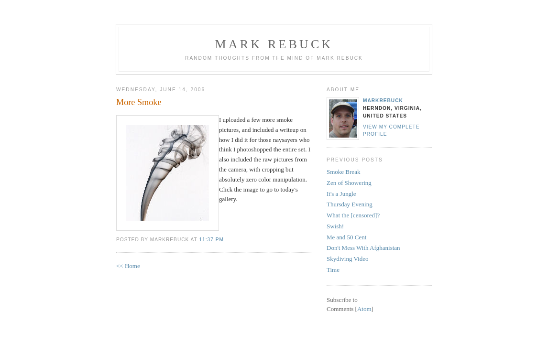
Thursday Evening (350, 204)
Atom (364, 308)
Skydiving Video (347, 258)
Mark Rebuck (274, 44)
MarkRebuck (383, 100)
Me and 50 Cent (346, 237)
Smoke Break (343, 171)
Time (333, 269)
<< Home (128, 265)
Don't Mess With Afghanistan (363, 247)
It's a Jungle (341, 193)
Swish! (335, 226)
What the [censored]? (353, 215)
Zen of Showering (349, 182)
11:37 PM (211, 239)
